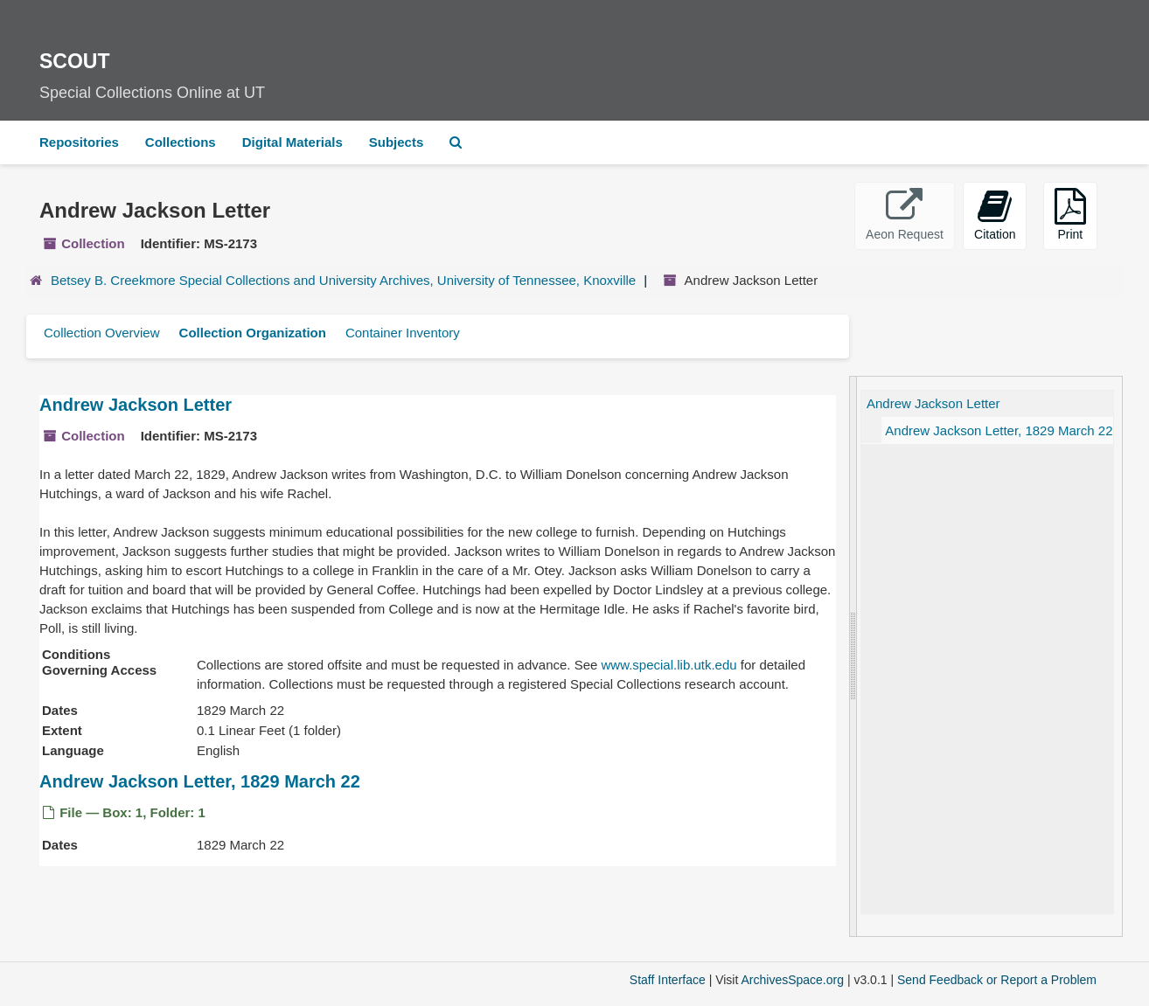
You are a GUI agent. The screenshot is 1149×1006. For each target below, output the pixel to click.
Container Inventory (402, 332)
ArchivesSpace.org (792, 980)
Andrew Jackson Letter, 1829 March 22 (199, 781)
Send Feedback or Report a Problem (997, 980)
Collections (180, 142)
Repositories (79, 142)
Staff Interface (668, 980)
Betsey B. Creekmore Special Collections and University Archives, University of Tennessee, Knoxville (343, 280)
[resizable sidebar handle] (853, 656)
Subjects (396, 142)
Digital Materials (292, 142)
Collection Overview (102, 332)
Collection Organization (252, 332)
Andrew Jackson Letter (135, 404)
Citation (994, 214)
